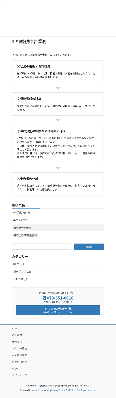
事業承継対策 (20, 220)
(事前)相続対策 (21, 212)
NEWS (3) (18, 264)
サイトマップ (19, 375)
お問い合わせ (19, 362)
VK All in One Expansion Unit (82, 389)
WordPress (37, 389)
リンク (16, 368)
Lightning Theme (56, 389)
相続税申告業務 (22, 227)
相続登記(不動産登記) (25, 235)
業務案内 (17, 341)
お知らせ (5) (20, 279)
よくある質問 (19, 355)
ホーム (16, 328)
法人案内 (17, 335)
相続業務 (18, 205)
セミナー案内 (19, 348)
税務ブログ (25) (22, 271)
